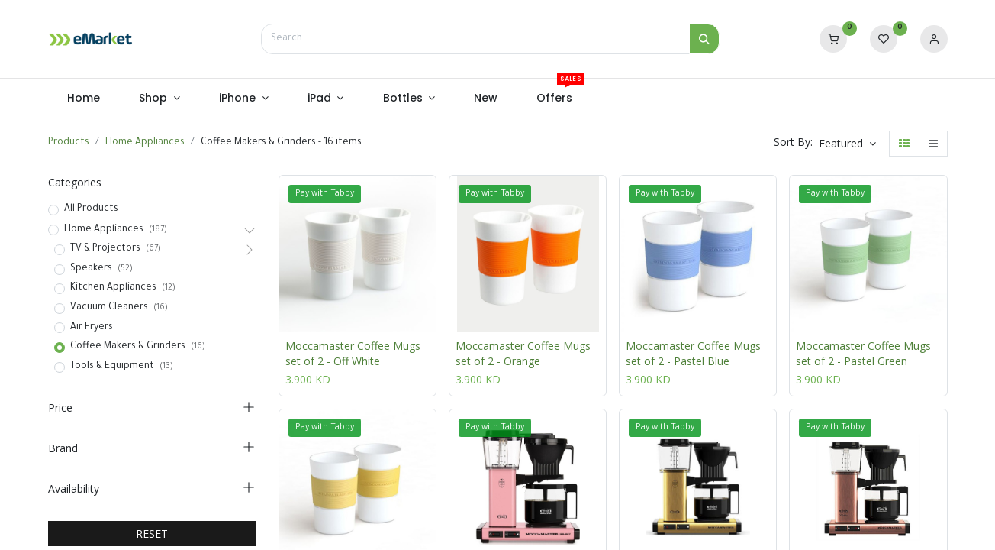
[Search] (704, 39)
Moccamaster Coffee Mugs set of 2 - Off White (352, 353)
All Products (91, 209)
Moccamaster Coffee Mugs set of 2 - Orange (523, 353)
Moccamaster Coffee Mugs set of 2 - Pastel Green (863, 353)
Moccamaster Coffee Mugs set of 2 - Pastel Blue (693, 353)
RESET (152, 533)
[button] (847, 144)
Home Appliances (145, 143)
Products (68, 143)
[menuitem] (84, 98)
